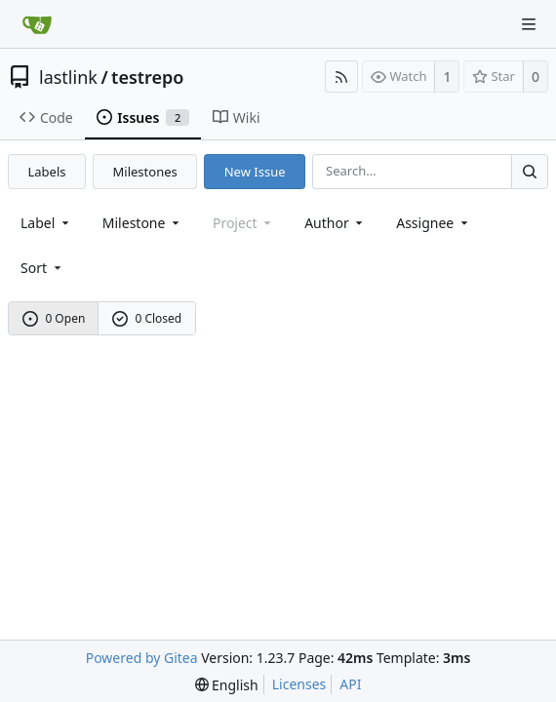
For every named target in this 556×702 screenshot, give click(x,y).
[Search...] (529, 171)
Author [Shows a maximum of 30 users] (335, 223)
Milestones (145, 171)
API (350, 684)
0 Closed (147, 318)
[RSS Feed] (341, 76)
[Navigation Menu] (528, 24)
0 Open (54, 318)
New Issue (255, 171)
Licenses (299, 684)
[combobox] (46, 223)
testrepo (147, 77)
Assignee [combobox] (433, 223)
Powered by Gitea (142, 657)
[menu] (42, 268)
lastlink (68, 77)
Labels (47, 171)
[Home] (37, 24)
